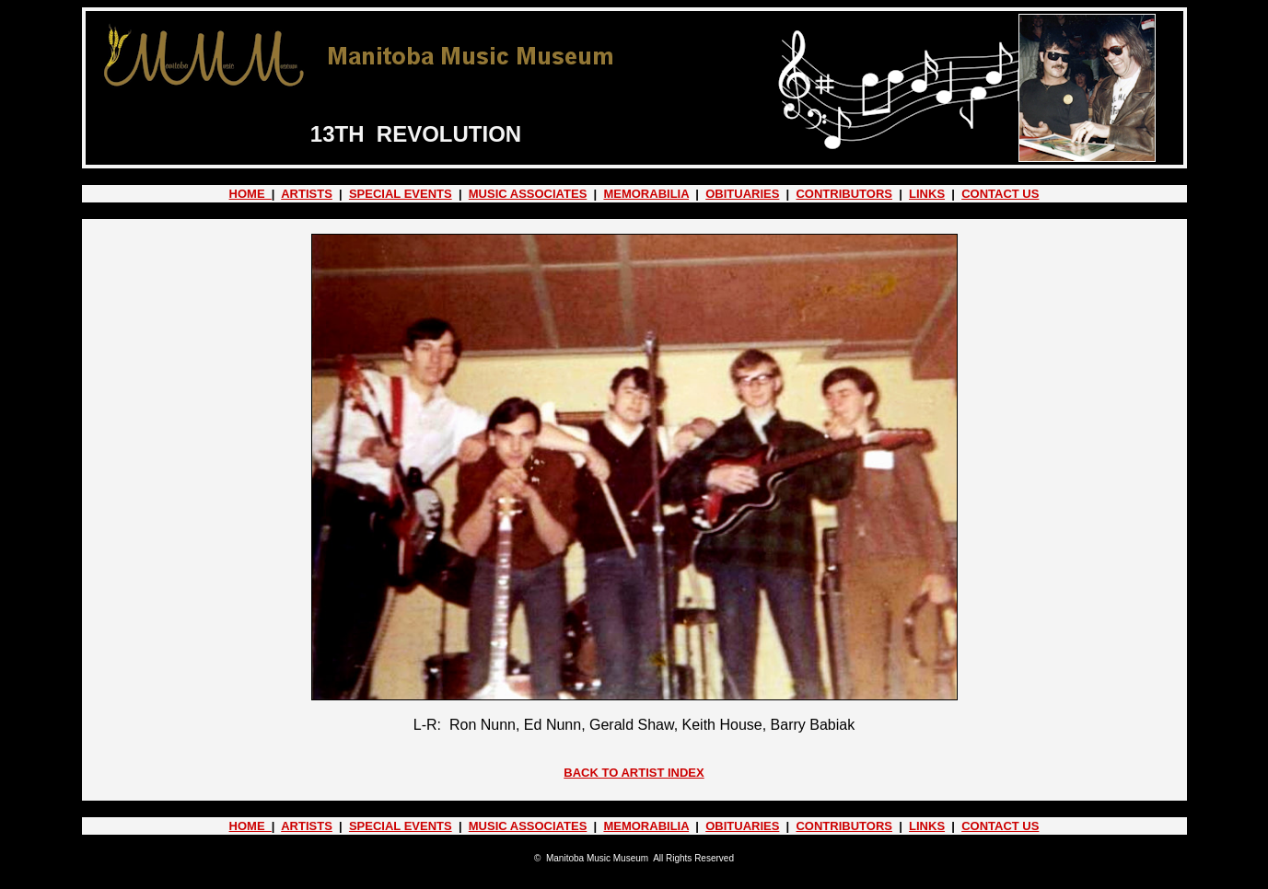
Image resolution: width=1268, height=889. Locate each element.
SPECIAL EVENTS (400, 194)
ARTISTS (306, 194)
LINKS (927, 194)
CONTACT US (1000, 194)
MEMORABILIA (646, 194)
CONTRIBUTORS (843, 194)
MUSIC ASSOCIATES (528, 194)
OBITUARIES (742, 194)
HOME (250, 194)
